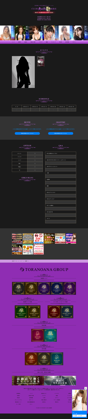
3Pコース (31, 399)
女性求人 (44, 401)
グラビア (44, 395)
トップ (31, 393)
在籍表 (18, 395)
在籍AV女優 (31, 395)
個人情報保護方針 (31, 401)
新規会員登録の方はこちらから (27, 133)
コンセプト (56, 393)
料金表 (18, 397)
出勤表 (69, 393)
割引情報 (31, 397)
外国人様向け (44, 399)
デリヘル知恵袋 (56, 399)
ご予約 (44, 397)
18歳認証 (18, 393)
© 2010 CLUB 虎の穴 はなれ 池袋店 (44, 407)
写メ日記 (70, 401)
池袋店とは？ (44, 393)
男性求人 (57, 401)
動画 (57, 395)
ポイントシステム (18, 399)
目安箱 (69, 399)
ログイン (57, 397)
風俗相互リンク (18, 401)
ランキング (69, 395)
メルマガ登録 (70, 397)
